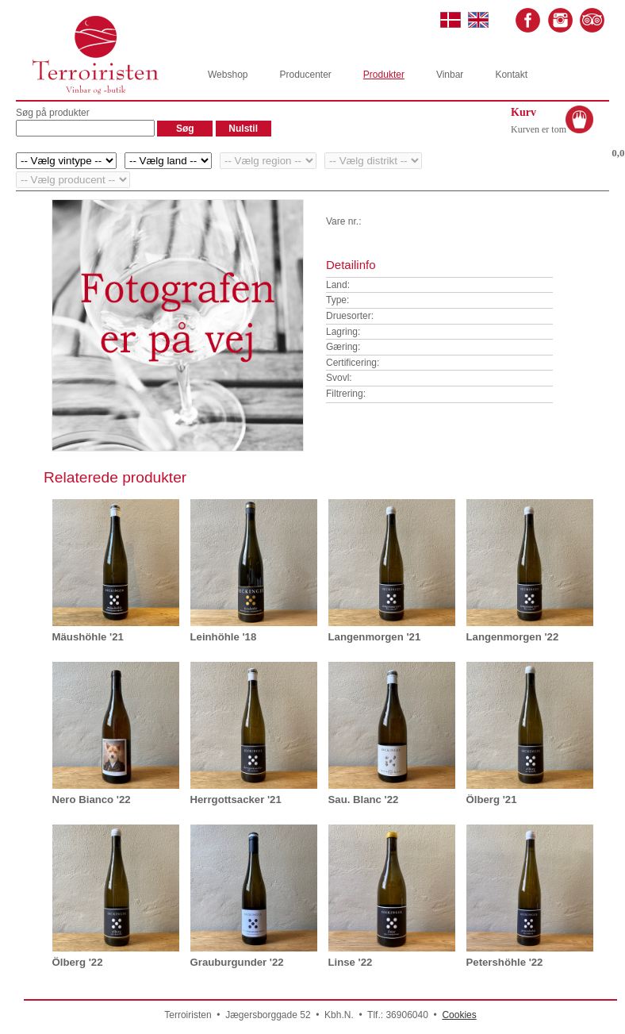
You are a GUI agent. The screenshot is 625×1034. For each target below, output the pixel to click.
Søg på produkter (53, 112)
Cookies (459, 1015)
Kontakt (511, 74)
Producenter (305, 74)
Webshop (227, 74)
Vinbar (449, 74)
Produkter (384, 74)
